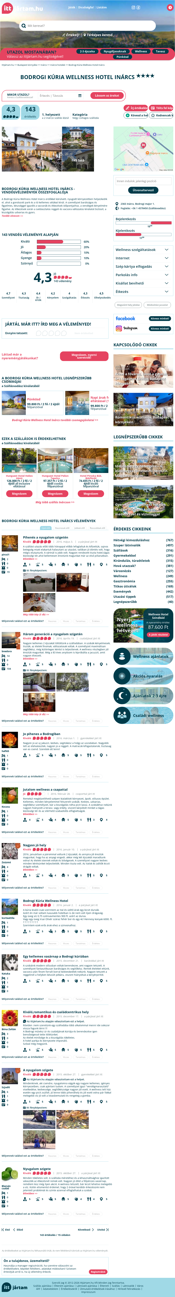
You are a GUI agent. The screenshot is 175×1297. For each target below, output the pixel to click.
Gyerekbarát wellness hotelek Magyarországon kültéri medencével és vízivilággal (140, 509)
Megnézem (19, 494)
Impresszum (88, 1292)
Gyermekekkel (159, 494)
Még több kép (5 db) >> (36, 614)
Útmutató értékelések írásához (97, 1288)
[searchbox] (87, 26)
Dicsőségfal (86, 7)
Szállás (116, 1285)
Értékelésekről (69, 1288)
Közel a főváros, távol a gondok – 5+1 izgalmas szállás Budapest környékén (142, 379)
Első (7, 1229)
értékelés (30, 111)
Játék (71, 7)
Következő (84, 1229)
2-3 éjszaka (87, 51)
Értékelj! (72, 35)
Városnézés (122, 570)
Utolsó (101, 1229)
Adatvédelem (50, 1288)
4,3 (43, 277)
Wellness (141, 51)
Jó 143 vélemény (63, 277)
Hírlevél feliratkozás (129, 1288)
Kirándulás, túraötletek (146, 458)
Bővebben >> (30, 558)
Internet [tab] (123, 258)
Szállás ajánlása (42, 1285)
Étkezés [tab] (122, 291)
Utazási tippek (122, 368)
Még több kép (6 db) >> (36, 714)
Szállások (144, 366)
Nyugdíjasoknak (115, 51)
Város (140, 1285)
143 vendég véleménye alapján (30, 234)
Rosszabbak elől (97, 528)
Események (122, 591)
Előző (20, 1229)
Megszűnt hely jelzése (128, 304)
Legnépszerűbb (123, 460)
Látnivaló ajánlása (87, 1285)
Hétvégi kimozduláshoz (151, 456)
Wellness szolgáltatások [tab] (136, 249)
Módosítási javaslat (157, 304)
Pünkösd (123, 57)
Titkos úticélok (124, 586)
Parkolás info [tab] (126, 275)
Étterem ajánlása (64, 1285)
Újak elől (46, 528)
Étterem (104, 1285)
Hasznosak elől (62, 528)
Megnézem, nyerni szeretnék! (84, 356)
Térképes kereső (100, 35)
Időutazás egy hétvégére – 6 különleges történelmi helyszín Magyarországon (141, 471)
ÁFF (38, 1288)
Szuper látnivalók (124, 458)
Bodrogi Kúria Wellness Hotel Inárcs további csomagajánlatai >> (55, 420)
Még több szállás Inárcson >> (55, 502)
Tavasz (160, 51)
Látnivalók (128, 1285)
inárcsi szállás (54, 117)
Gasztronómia (124, 581)
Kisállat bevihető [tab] (130, 283)
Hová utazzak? (158, 366)
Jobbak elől (80, 528)
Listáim (102, 7)
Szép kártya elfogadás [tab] (134, 266)
